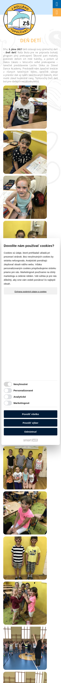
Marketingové (21, 403)
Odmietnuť (30, 431)
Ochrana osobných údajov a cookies (30, 291)
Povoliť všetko (30, 414)
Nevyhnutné (21, 384)
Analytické (20, 396)
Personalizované (23, 390)
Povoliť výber (30, 422)
